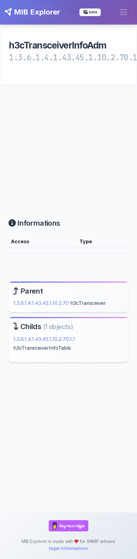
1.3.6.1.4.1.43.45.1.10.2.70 (41, 303)
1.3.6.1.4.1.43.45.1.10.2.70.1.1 (44, 339)
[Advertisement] (57, 144)
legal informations (68, 548)
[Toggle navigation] (123, 12)
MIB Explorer (32, 12)
